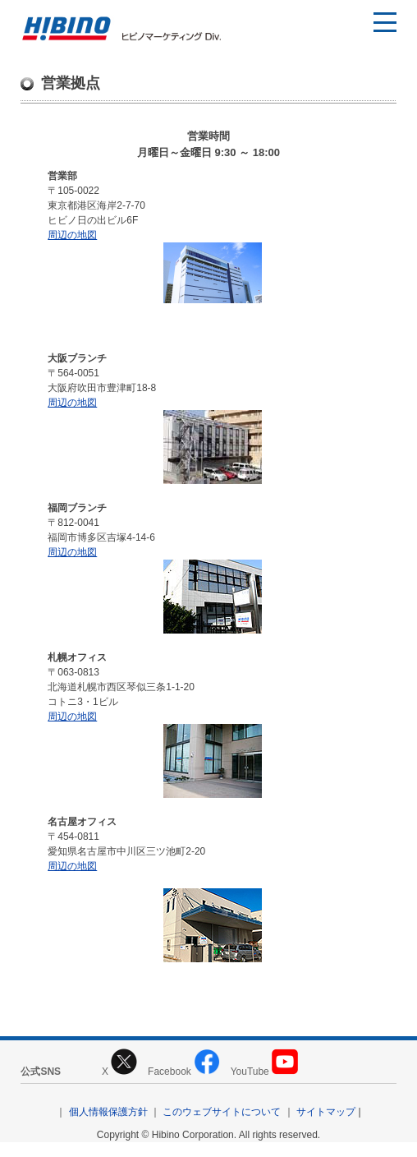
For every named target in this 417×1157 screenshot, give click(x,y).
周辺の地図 (72, 235)
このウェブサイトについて (222, 1112)
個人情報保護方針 (108, 1112)
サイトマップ (325, 1112)
